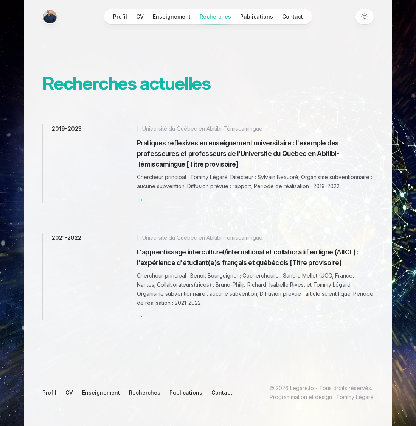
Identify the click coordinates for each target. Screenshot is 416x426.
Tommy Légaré (354, 397)
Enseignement (172, 16)
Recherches (215, 18)
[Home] (50, 16)
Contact (292, 16)
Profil (120, 16)
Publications (256, 16)
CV (140, 16)
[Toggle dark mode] (364, 16)
